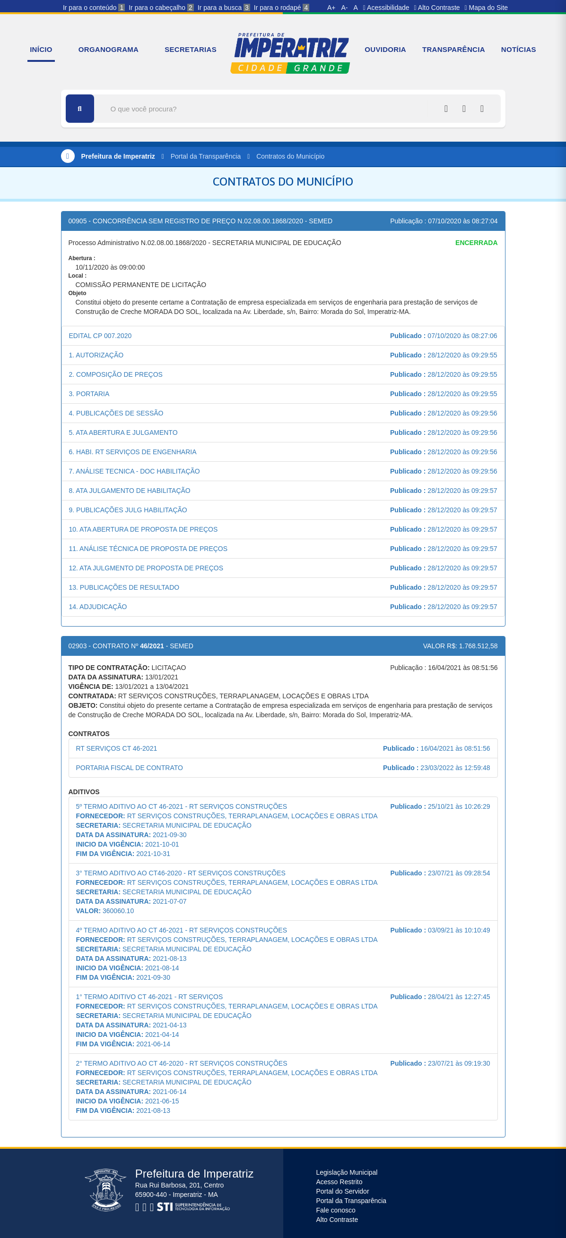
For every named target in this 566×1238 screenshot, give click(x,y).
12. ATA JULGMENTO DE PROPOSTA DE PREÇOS (146, 568)
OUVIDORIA (385, 49)
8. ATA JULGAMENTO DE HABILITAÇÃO (130, 490)
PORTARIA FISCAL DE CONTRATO (129, 768)
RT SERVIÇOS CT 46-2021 (116, 748)
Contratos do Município (290, 156)
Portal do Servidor (342, 1191)
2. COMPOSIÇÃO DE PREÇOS (116, 374)
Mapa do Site (486, 7)
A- (344, 7)
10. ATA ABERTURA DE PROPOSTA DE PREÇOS (143, 529)
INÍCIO (41, 49)
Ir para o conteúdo (94, 7)
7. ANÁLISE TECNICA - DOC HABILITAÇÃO (134, 471)
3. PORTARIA (89, 394)
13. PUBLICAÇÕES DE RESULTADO (124, 587)
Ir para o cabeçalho (161, 7)
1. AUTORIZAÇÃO (96, 355)
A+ (331, 7)
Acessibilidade (386, 7)
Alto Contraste (437, 7)
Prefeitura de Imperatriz (118, 156)
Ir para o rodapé (281, 7)
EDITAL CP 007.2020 (100, 335)
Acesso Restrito (339, 1182)
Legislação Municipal (347, 1172)
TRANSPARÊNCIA (453, 49)
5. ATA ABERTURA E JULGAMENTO (123, 432)
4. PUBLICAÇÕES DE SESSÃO (116, 413)
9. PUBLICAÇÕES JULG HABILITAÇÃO (128, 510)
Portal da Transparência (206, 156)
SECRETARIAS (191, 49)
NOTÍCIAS (518, 49)
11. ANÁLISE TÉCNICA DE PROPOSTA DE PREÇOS (148, 548)
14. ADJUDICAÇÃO (98, 607)
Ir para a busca (224, 7)
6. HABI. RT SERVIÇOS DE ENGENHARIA (133, 452)
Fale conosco (336, 1210)
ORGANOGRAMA (108, 49)
